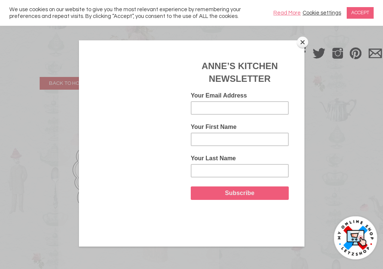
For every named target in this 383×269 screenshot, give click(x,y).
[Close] (302, 42)
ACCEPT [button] (360, 12)
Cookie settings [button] (322, 13)
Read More (287, 13)
